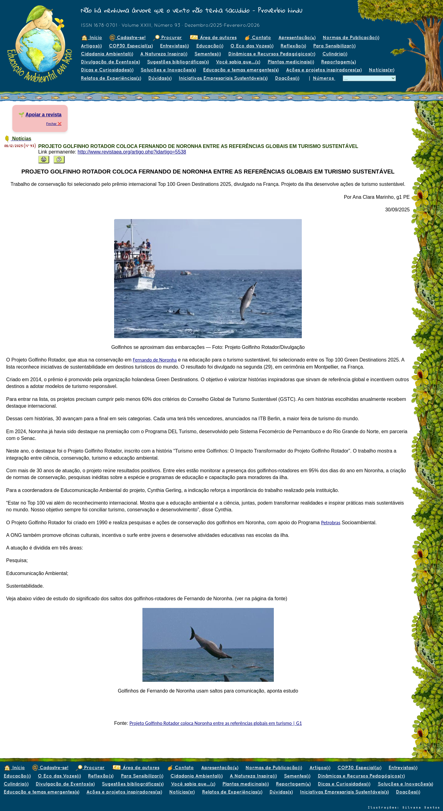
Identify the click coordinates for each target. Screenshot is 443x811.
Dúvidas (159, 78)
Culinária (334, 53)
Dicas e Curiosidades (107, 69)
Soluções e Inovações (168, 69)
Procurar (167, 37)
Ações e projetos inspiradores (323, 69)
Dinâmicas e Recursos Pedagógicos (271, 53)
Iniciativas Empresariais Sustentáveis (223, 78)
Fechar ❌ (54, 124)
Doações (287, 78)
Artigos (91, 45)
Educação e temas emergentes (240, 69)
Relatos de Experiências (111, 78)
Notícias (381, 69)
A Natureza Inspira (163, 53)
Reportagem (338, 61)
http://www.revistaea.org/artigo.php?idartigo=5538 (132, 151)
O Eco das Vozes (251, 45)
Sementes (207, 53)
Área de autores (213, 37)
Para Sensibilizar (334, 45)
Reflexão (293, 45)
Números (324, 78)
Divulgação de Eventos (110, 61)
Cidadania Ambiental (107, 53)
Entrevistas (174, 45)
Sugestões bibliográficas (178, 61)
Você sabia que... (238, 61)
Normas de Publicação (351, 37)
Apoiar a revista (44, 114)
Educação (209, 45)
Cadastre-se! (128, 37)
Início (91, 37)
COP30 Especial (131, 45)
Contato (257, 37)
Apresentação (296, 37)
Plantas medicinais (291, 61)
